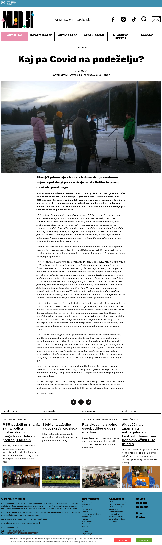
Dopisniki (142, 506)
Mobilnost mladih (116, 512)
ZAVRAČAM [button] (122, 540)
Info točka (113, 521)
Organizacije (94, 37)
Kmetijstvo (86, 504)
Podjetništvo (87, 524)
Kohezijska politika (116, 517)
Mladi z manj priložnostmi (94, 419)
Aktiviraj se (68, 37)
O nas (139, 513)
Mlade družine (87, 507)
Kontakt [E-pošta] (141, 517)
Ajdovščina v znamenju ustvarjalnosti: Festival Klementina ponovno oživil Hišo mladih (139, 434)
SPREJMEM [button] (143, 540)
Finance (85, 531)
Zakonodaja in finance (117, 519)
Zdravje (81, 47)
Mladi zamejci (87, 521)
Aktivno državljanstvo (117, 504)
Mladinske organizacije (118, 502)
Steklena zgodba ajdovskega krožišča (59, 426)
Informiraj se (41, 37)
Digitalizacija (87, 534)
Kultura (46, 419)
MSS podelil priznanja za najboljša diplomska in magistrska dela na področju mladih (21, 432)
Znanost (85, 526)
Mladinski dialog (115, 507)
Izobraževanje (87, 509)
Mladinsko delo (115, 509)
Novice (140, 498)
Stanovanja (86, 517)
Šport (84, 529)
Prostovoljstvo (114, 514)
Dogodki (147, 35)
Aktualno (14, 37)
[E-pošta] (156, 19)
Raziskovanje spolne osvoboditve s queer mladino (99, 428)
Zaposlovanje (87, 502)
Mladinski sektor (121, 37)
